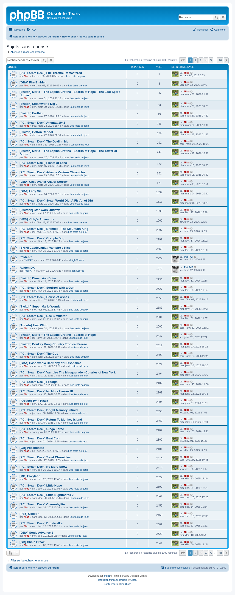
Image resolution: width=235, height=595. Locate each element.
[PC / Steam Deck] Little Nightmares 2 (46, 495)
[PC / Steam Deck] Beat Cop (39, 438)
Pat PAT (28, 260)
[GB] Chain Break (32, 542)
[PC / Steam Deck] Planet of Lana (43, 163)
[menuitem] (31, 29)
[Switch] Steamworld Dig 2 (39, 103)
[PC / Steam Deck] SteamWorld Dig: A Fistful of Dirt (56, 200)
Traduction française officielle (112, 580)
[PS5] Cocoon (29, 513)
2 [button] (195, 60)
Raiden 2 (26, 257)
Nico (26, 76)
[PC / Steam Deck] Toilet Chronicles (45, 457)
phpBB (107, 576)
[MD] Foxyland (30, 476)
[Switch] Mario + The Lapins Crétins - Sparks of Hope (58, 334)
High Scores (77, 260)
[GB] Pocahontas (32, 448)
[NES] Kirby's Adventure (37, 219)
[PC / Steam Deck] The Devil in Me (44, 141)
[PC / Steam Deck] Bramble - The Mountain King (54, 229)
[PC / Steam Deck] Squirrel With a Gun (47, 287)
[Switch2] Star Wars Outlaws (40, 210)
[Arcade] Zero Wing (34, 325)
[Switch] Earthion (32, 113)
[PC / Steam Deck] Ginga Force (42, 429)
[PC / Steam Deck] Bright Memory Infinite (49, 410)
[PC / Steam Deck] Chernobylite (42, 504)
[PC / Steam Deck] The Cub (39, 353)
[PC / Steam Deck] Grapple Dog (42, 238)
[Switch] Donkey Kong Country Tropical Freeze (53, 344)
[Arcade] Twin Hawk (34, 400)
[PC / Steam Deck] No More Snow (43, 466)
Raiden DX (27, 267)
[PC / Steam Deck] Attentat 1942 (42, 122)
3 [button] (200, 60)
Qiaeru (133, 580)
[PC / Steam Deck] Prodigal (39, 382)
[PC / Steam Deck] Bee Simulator (43, 316)
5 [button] (211, 60)
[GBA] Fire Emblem (33, 82)
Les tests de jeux (75, 76)
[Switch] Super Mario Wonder (41, 306)
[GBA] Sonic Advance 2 (36, 532)
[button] (182, 60)
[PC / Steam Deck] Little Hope (41, 485)
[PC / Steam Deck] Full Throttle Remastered (51, 73)
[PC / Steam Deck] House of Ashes (44, 297)
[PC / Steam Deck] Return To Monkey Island (51, 419)
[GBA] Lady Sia (31, 191)
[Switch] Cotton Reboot (36, 132)
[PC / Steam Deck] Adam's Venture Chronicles (52, 172)
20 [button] (220, 60)
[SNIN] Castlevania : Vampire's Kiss (45, 247)
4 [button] (206, 60)
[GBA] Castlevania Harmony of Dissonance (50, 363)
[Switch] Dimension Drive (38, 278)
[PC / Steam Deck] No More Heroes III (46, 391)
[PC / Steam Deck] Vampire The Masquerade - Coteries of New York (68, 372)
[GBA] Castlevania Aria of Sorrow (43, 181)
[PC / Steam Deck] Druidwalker (42, 523)
